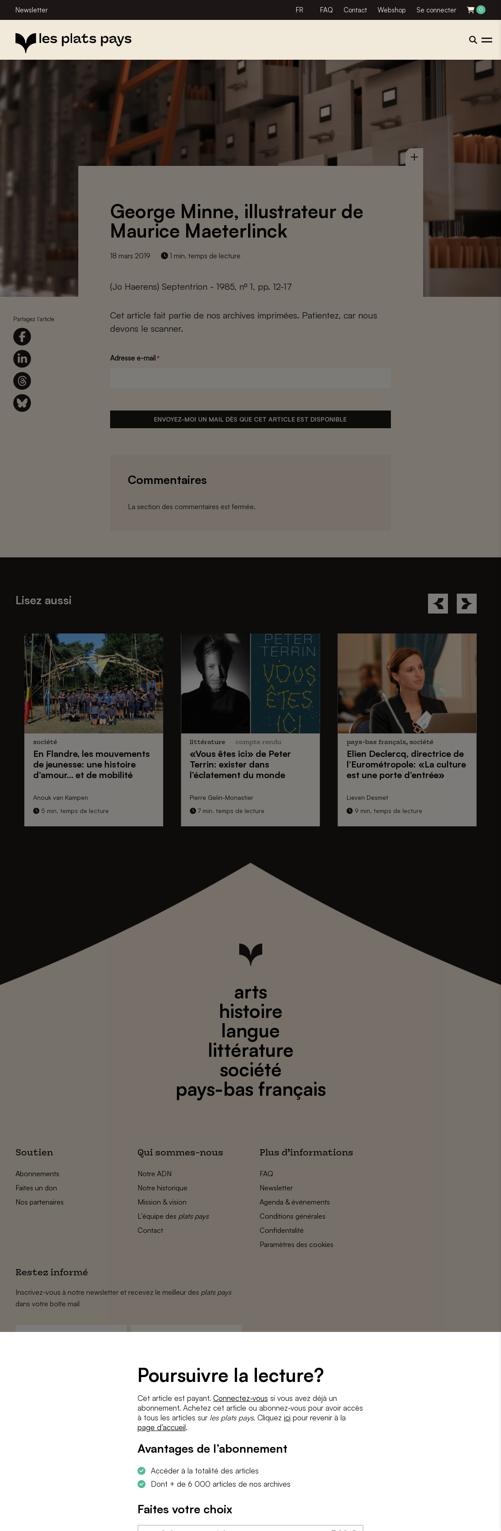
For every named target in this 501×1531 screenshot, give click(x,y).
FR (299, 10)
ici (287, 1417)
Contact (355, 10)
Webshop (392, 10)
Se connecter (436, 10)
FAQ (326, 10)
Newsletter (31, 10)
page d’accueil (162, 1427)
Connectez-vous (240, 1398)
